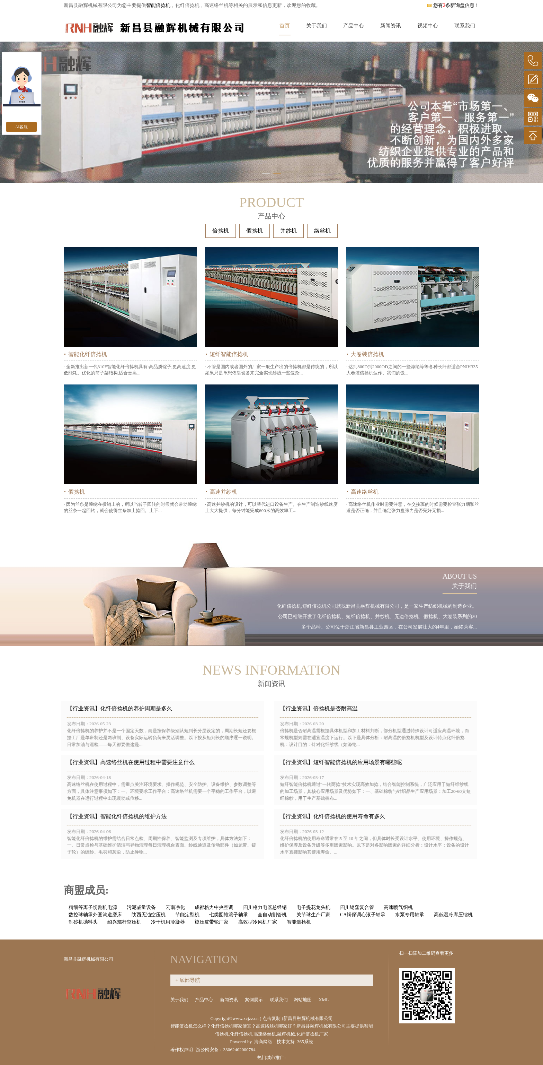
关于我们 (316, 25)
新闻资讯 (390, 25)
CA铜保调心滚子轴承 (362, 914)
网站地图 (303, 999)
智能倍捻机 (158, 5)
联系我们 (464, 25)
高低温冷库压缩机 (453, 914)
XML (324, 999)
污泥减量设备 (141, 907)
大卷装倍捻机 (367, 354)
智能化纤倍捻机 (87, 354)
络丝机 (322, 231)
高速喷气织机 (398, 907)
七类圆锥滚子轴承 (228, 914)
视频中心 (427, 25)
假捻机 (254, 231)
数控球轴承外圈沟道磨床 (95, 914)
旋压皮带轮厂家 (212, 922)
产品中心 (353, 25)
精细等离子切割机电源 (93, 907)
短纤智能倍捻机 (229, 354)
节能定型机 (187, 914)
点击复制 (271, 1018)
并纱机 (288, 231)
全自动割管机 (272, 914)
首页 (284, 25)
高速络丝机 (365, 492)
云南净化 (175, 907)
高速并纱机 (223, 492)
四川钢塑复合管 (357, 907)
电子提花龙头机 (313, 907)
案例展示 (254, 999)
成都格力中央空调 (214, 907)
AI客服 (21, 126)
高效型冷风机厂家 (257, 922)
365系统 (305, 1041)
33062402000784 (239, 1049)
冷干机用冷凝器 (168, 922)
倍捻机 (220, 231)
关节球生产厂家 (313, 914)
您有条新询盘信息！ (453, 5)
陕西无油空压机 (149, 914)
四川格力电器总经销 (265, 907)
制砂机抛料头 (83, 922)
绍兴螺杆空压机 (124, 922)
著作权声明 (181, 1049)
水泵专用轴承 (409, 914)
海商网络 (263, 1041)
